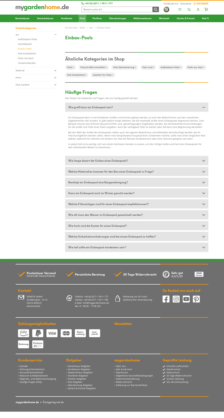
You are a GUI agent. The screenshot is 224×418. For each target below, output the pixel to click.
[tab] (137, 107)
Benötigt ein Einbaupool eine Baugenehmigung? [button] (98, 182)
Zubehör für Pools (102, 74)
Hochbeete (66, 18)
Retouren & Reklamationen (34, 375)
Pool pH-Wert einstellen (92, 67)
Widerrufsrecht (124, 381)
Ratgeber (200, 3)
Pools (82, 18)
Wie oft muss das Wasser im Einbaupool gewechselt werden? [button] (105, 214)
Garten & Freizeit (186, 18)
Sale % (205, 18)
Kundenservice (171, 3)
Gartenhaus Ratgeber (79, 366)
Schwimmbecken (27, 62)
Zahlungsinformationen (32, 369)
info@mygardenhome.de (96, 302)
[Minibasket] (206, 9)
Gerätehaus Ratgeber (79, 369)
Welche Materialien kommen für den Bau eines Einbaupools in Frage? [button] (111, 171)
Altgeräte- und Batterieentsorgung (38, 378)
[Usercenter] (198, 10)
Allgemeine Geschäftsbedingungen (134, 375)
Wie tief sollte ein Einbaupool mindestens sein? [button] (97, 247)
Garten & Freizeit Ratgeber (82, 388)
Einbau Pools (25, 48)
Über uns (121, 366)
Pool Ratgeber (75, 381)
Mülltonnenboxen (142, 18)
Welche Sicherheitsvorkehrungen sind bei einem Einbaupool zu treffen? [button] (112, 236)
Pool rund (147, 67)
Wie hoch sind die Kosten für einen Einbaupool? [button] (97, 225)
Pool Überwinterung (123, 67)
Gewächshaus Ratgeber (80, 372)
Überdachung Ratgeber (80, 385)
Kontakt (24, 366)
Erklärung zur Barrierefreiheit (131, 385)
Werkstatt (164, 18)
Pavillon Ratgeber (77, 378)
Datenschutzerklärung (127, 378)
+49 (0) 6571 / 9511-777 (97, 3)
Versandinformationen (31, 372)
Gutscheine (185, 3)
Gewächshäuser (45, 18)
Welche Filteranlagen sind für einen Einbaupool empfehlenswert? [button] (108, 204)
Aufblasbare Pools (27, 39)
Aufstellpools (25, 43)
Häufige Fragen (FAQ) (31, 381)
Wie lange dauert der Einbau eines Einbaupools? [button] (98, 160)
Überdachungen (117, 18)
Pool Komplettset (27, 53)
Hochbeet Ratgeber (78, 375)
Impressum (122, 372)
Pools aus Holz (195, 67)
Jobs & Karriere (124, 369)
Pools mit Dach (26, 58)
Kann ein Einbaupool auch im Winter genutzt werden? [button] (101, 193)
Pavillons (97, 18)
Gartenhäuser (22, 18)
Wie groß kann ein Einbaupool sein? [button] (90, 107)
